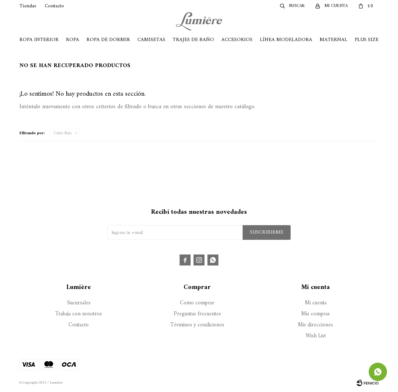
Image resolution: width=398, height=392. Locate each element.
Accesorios (237, 39)
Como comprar (197, 303)
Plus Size (367, 39)
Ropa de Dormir (108, 39)
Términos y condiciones (197, 325)
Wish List (316, 336)
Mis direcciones (315, 325)
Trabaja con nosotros (78, 314)
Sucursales (79, 303)
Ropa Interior (39, 39)
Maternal (333, 39)
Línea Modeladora (286, 39)
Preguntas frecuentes (197, 314)
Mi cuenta (316, 303)
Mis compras (315, 314)
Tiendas (27, 6)
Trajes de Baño (193, 39)
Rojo (62, 133)
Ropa (72, 39)
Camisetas (151, 39)
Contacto (54, 6)
